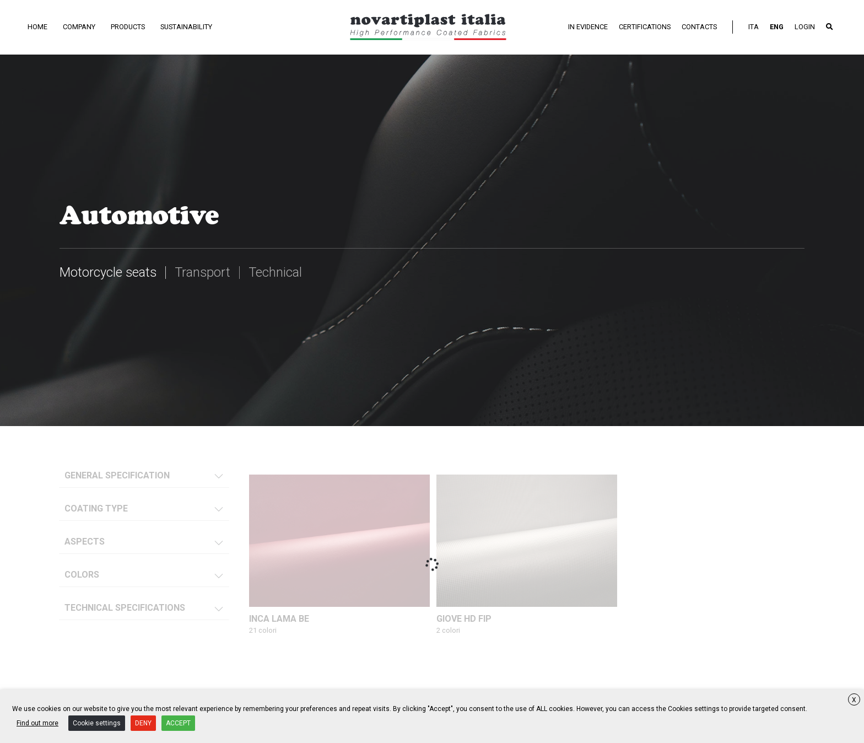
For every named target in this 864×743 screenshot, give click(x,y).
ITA (753, 27)
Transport (204, 272)
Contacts (699, 27)
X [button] (854, 700)
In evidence (588, 27)
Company (79, 27)
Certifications (645, 27)
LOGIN (805, 27)
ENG (777, 27)
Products (128, 27)
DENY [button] (143, 723)
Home (37, 27)
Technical (278, 272)
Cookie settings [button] (97, 723)
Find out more (37, 723)
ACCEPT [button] (178, 723)
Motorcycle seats (109, 272)
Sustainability (186, 27)
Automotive (139, 215)
